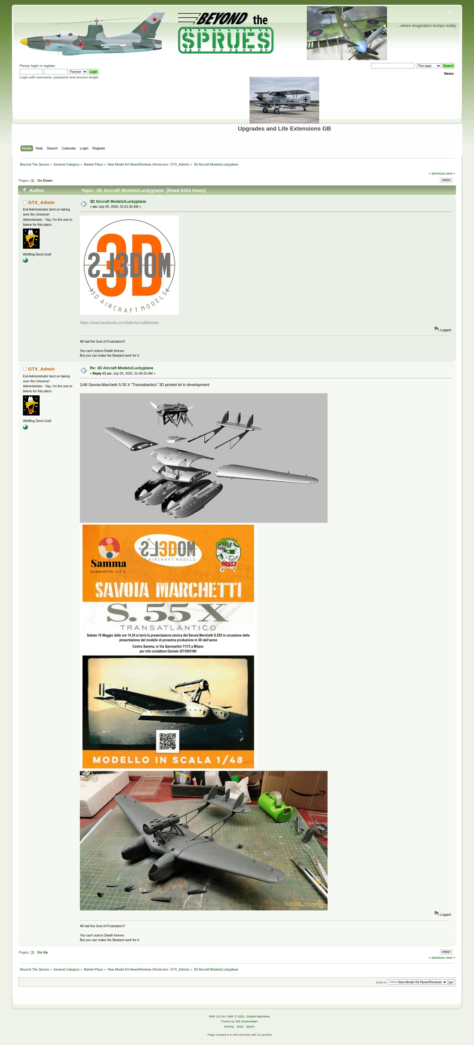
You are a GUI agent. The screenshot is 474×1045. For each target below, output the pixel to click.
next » (450, 173)
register (49, 66)
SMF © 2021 (236, 1016)
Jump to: (381, 982)
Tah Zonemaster (246, 1021)
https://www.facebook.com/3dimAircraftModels (119, 323)
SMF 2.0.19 (217, 1016)
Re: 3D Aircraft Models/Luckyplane (121, 368)
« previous (437, 173)
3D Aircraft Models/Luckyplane (118, 201)
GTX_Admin (179, 164)
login (35, 66)
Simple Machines (258, 1016)
